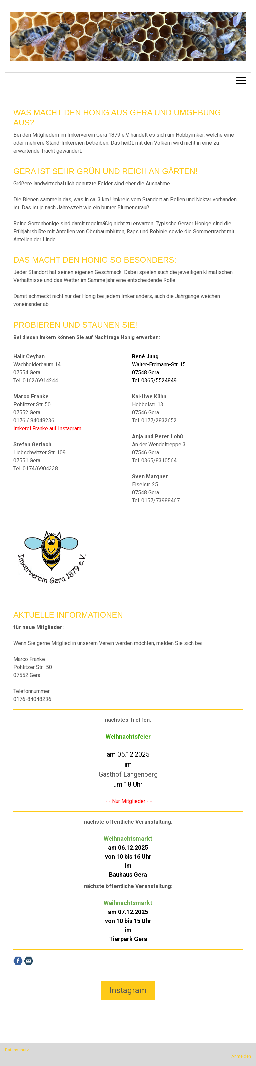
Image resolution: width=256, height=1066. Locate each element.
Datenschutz (17, 1049)
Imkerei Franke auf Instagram (47, 428)
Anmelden (241, 1056)
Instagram (128, 990)
